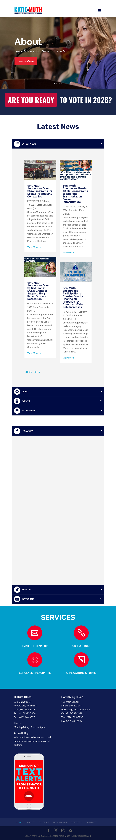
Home (19, 822)
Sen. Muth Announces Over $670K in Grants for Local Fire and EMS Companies (39, 191)
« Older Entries (32, 371)
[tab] (58, 144)
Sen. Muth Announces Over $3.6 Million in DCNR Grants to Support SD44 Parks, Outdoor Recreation (38, 290)
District (44, 822)
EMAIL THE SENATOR (35, 646)
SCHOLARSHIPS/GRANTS (35, 672)
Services (76, 822)
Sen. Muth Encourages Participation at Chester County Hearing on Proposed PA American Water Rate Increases (73, 297)
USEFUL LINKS (81, 646)
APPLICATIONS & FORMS (81, 672)
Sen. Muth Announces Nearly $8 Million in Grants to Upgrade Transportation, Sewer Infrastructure (75, 194)
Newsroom (60, 822)
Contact (91, 822)
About (28, 41)
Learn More (26, 61)
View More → (34, 247)
